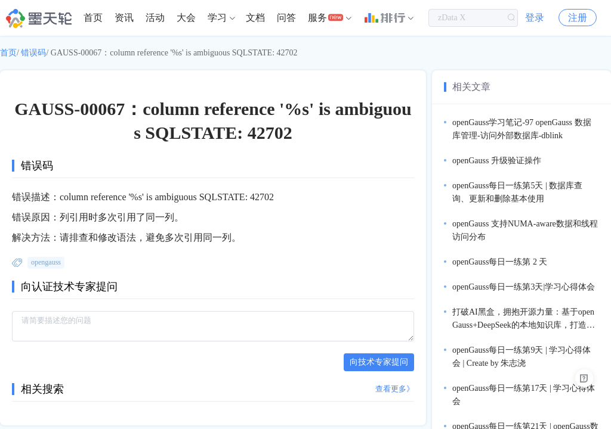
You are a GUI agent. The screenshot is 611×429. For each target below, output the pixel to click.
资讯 (124, 18)
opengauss (46, 262)
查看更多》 (394, 388)
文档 (255, 18)
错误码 (33, 52)
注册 (577, 18)
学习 (217, 18)
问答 (286, 18)
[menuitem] (93, 18)
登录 (534, 18)
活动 (155, 18)
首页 (93, 18)
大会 (186, 18)
